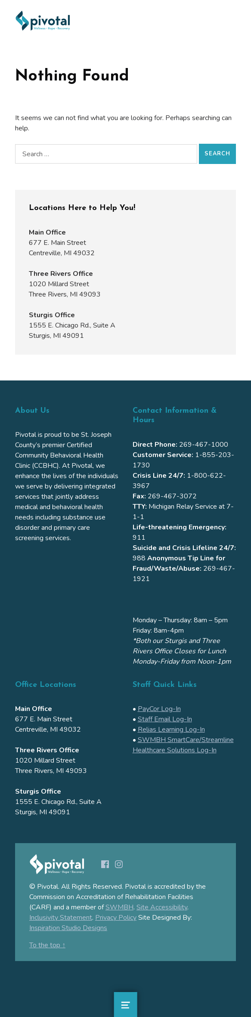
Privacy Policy (115, 917)
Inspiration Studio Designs (68, 928)
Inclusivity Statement (60, 917)
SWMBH (119, 907)
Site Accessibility (161, 907)
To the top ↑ (47, 945)
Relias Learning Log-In (171, 729)
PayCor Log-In (159, 709)
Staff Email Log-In (165, 719)
